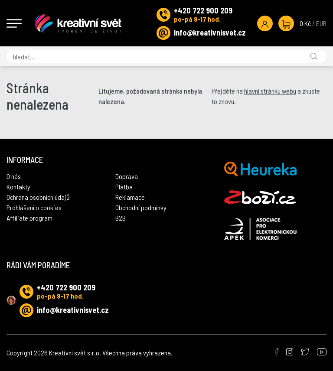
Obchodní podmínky (140, 207)
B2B (120, 218)
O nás (14, 176)
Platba (124, 186)
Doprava (126, 176)
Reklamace (130, 197)
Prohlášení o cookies (34, 207)
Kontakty (18, 186)
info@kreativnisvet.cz (210, 32)
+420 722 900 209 (203, 10)
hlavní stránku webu (270, 91)
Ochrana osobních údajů (38, 197)
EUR (321, 23)
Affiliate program (29, 218)
